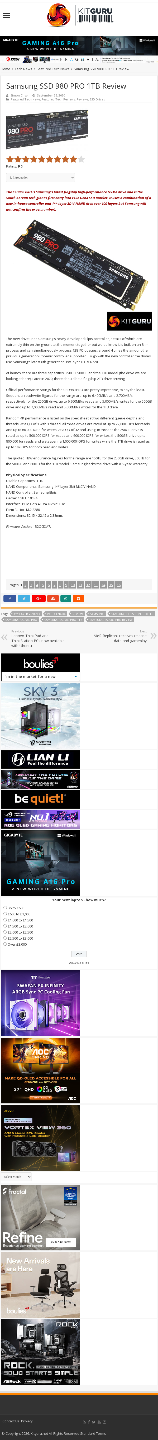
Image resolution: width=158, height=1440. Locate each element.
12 (88, 584)
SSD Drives (97, 99)
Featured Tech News (53, 69)
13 (96, 584)
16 (119, 584)
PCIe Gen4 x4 (56, 614)
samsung (97, 614)
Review (78, 614)
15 (111, 584)
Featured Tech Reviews (58, 99)
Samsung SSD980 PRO (21, 620)
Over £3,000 (17, 944)
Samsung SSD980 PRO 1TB (63, 620)
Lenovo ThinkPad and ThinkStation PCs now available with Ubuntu (38, 638)
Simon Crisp (19, 95)
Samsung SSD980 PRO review (110, 620)
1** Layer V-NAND (27, 614)
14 (103, 584)
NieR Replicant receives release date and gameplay (120, 636)
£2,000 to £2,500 (20, 932)
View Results (79, 963)
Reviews (82, 99)
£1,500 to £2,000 (20, 926)
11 (80, 584)
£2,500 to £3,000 (20, 938)
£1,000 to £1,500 (20, 920)
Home (5, 69)
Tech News (23, 69)
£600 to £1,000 (19, 914)
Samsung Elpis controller (132, 614)
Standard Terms (93, 1433)
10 (73, 584)
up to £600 (16, 908)
